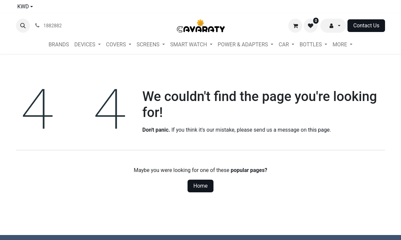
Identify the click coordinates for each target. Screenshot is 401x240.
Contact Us (366, 25)
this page (319, 130)
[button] (23, 26)
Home (200, 186)
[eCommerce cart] (295, 26)
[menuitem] (59, 44)
